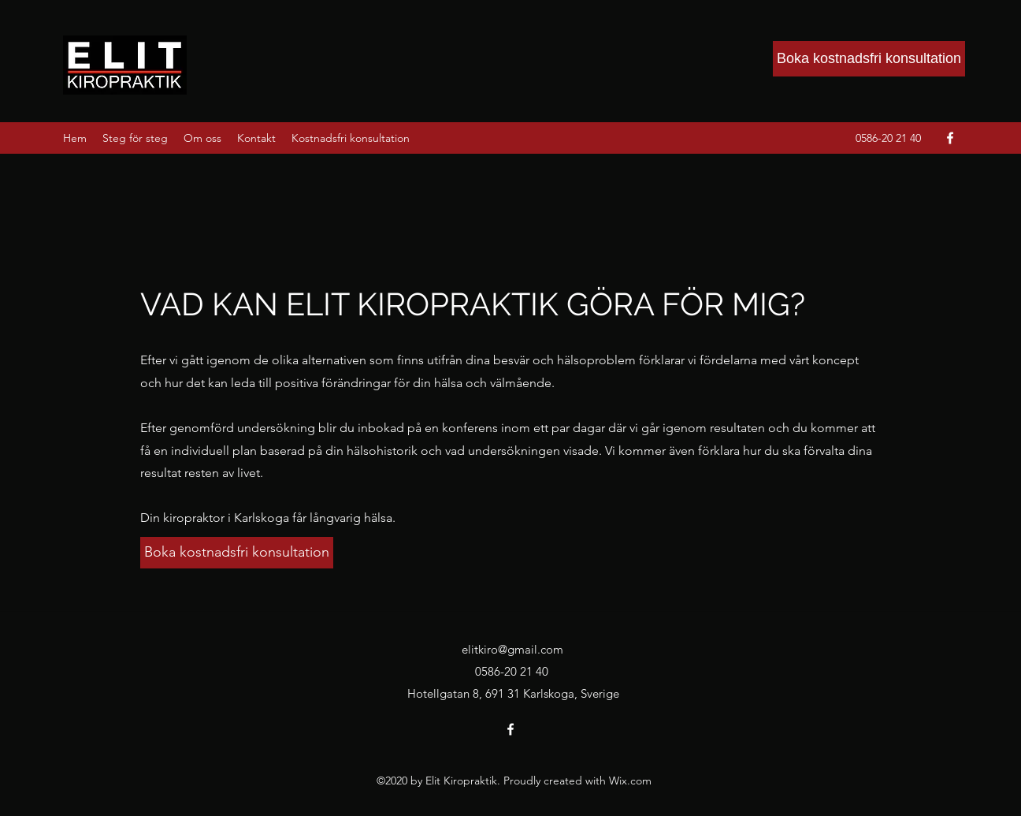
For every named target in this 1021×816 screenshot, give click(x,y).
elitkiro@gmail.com (512, 649)
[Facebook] (950, 138)
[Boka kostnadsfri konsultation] (869, 58)
